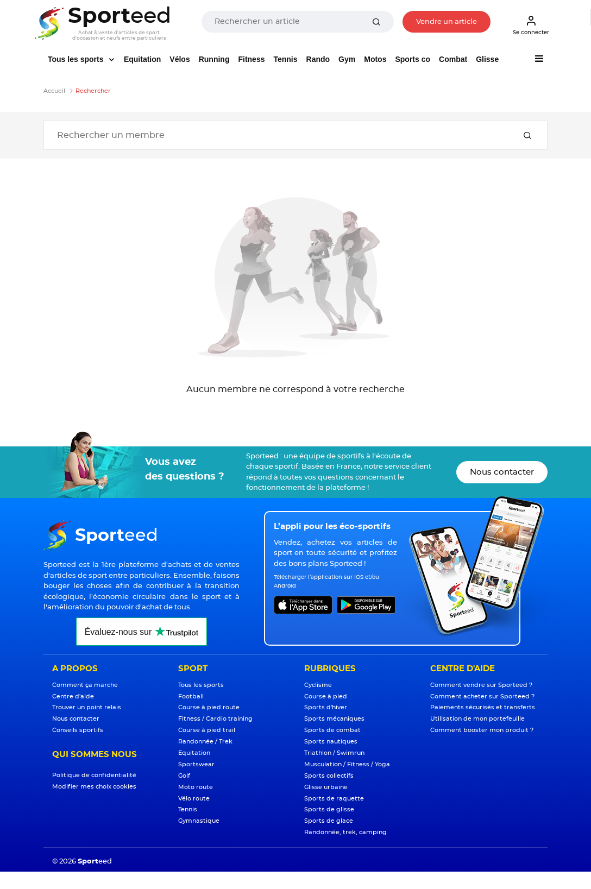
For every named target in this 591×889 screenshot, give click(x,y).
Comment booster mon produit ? (481, 730)
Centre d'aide (73, 696)
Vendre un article (446, 22)
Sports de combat (332, 730)
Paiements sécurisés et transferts (482, 707)
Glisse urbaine (326, 787)
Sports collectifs (329, 776)
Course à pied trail (206, 730)
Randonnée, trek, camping (345, 832)
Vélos (179, 59)
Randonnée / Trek (205, 742)
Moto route (195, 787)
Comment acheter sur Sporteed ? (482, 696)
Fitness (251, 59)
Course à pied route (209, 707)
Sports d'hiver (325, 707)
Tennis (285, 59)
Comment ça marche (85, 685)
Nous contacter (502, 472)
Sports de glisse (329, 809)
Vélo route (194, 799)
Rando (318, 59)
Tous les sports (76, 59)
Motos (375, 59)
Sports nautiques (330, 742)
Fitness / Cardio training (215, 719)
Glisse (487, 59)
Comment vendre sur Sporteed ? (481, 685)
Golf (184, 776)
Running (214, 59)
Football (191, 696)
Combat (453, 59)
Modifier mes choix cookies (94, 787)
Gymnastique (198, 821)
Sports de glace (328, 821)
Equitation (142, 59)
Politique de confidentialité (94, 775)
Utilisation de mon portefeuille (477, 719)
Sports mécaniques (334, 719)
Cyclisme (318, 685)
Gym (346, 59)
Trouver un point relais (86, 707)
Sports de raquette (334, 799)
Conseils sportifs (77, 730)
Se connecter (531, 25)
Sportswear (196, 764)
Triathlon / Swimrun (334, 753)
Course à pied (325, 696)
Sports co (412, 59)
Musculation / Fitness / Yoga (347, 764)
